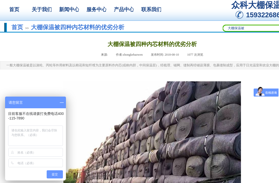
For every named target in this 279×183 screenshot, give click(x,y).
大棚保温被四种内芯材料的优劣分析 (77, 27)
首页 (17, 27)
